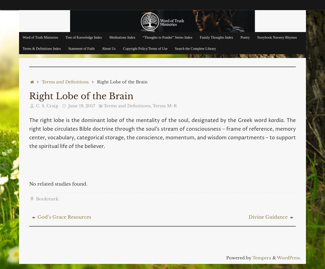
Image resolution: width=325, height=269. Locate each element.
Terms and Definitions (65, 81)
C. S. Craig (47, 105)
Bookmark (47, 198)
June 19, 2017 (81, 105)
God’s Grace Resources (61, 217)
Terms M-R (165, 105)
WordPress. (289, 257)
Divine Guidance (271, 217)
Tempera (261, 257)
